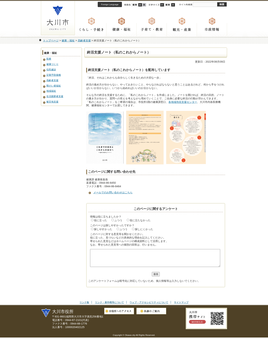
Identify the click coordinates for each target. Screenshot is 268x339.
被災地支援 (52, 101)
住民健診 (51, 69)
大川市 (58, 18)
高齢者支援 (84, 40)
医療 (48, 58)
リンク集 (84, 305)
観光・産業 (182, 29)
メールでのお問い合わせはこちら (113, 192)
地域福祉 (51, 91)
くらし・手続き (91, 29)
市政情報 (212, 29)
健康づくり (52, 64)
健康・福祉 (121, 29)
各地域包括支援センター (182, 101)
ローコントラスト (144, 5)
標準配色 (134, 5)
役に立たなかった (140, 220)
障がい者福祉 (53, 85)
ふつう (118, 220)
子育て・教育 (152, 29)
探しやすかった (103, 229)
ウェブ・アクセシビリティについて (149, 305)
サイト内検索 (185, 4)
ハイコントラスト (140, 5)
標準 (167, 5)
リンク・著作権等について (109, 305)
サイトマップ (181, 305)
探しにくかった (144, 229)
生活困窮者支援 (54, 96)
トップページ (51, 40)
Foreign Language (109, 4)
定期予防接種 (53, 75)
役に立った (100, 220)
